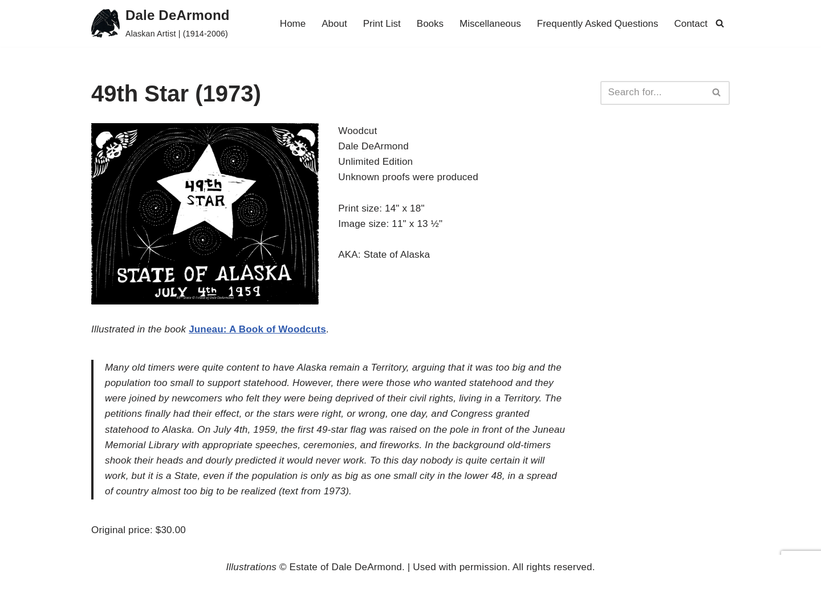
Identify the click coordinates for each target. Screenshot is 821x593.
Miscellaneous (490, 23)
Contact (691, 23)
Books (430, 23)
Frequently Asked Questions (598, 23)
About (334, 23)
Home (293, 23)
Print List (382, 23)
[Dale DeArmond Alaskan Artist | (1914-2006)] (160, 23)
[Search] (720, 23)
